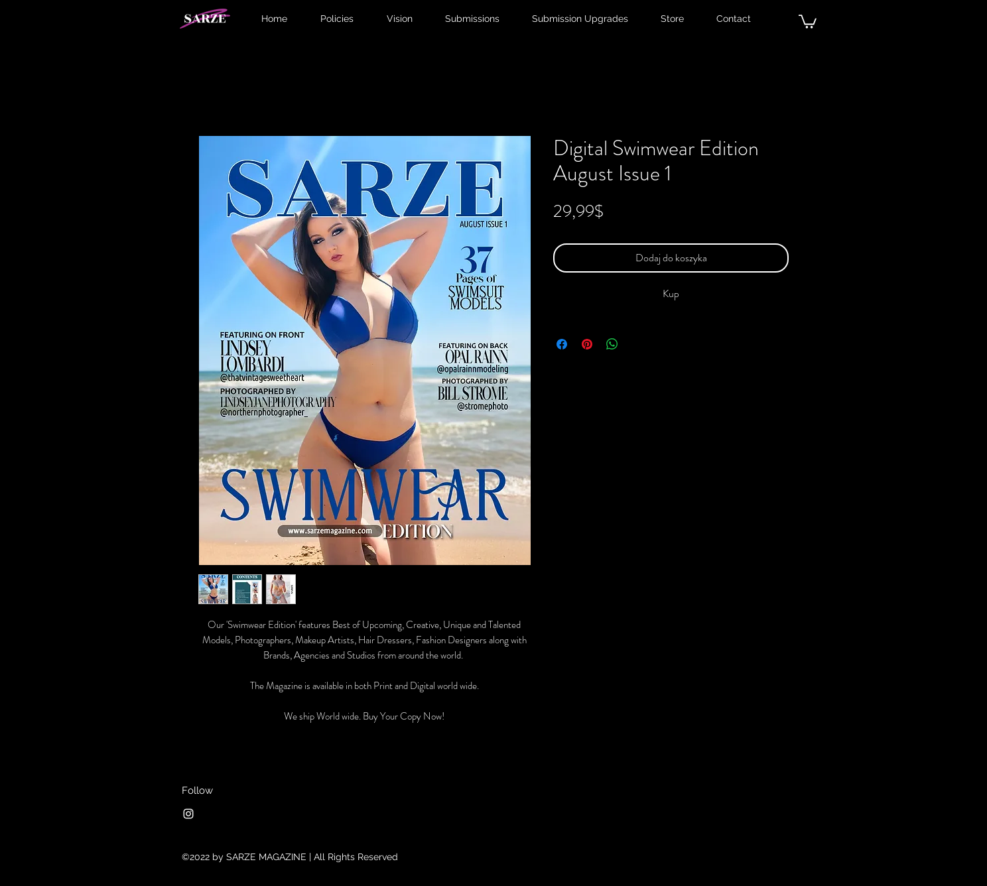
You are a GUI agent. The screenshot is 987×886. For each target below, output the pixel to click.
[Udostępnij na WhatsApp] (612, 344)
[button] (808, 21)
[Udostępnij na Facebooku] (562, 344)
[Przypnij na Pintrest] (587, 344)
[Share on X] (637, 344)
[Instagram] (188, 813)
